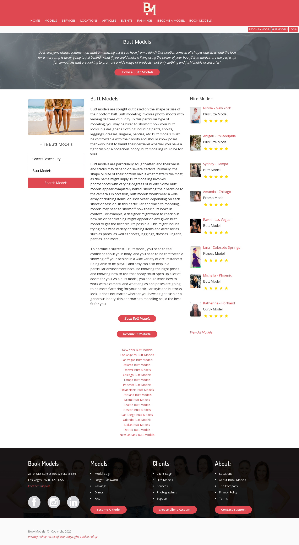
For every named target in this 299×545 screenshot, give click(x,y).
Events (98, 492)
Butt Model (212, 170)
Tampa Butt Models (137, 380)
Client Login (165, 474)
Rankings (100, 486)
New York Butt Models (137, 350)
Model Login (102, 474)
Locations (225, 474)
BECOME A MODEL (259, 29)
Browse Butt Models (137, 72)
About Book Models (232, 480)
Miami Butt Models (137, 400)
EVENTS (126, 20)
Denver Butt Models (137, 370)
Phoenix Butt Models (137, 385)
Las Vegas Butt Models (137, 360)
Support (162, 499)
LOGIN (293, 29)
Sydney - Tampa (215, 164)
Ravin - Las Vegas (216, 219)
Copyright (72, 536)
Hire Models (165, 480)
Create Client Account (175, 510)
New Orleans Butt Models (137, 435)
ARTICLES (109, 20)
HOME (35, 20)
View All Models (201, 332)
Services (162, 486)
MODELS (50, 20)
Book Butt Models (137, 318)
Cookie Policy (88, 536)
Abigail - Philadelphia (219, 136)
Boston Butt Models (137, 410)
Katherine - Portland (219, 303)
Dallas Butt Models (137, 425)
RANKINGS (145, 20)
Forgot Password (106, 480)
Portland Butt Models (137, 395)
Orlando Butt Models (137, 420)
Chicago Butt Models (137, 375)
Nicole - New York (217, 108)
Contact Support (39, 486)
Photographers (167, 492)
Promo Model (213, 197)
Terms (223, 499)
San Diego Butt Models (137, 415)
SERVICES (69, 20)
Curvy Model (213, 309)
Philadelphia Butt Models (137, 390)
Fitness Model (214, 253)
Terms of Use (56, 536)
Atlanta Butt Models (137, 365)
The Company (228, 486)
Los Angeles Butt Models (137, 355)
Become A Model (108, 510)
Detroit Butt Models (137, 430)
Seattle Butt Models (137, 405)
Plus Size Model (215, 114)
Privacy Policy (228, 492)
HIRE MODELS (280, 29)
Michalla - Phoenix (217, 275)
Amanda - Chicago (217, 191)
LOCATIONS (89, 20)
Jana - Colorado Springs (221, 247)
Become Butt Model (137, 334)
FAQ (97, 499)
